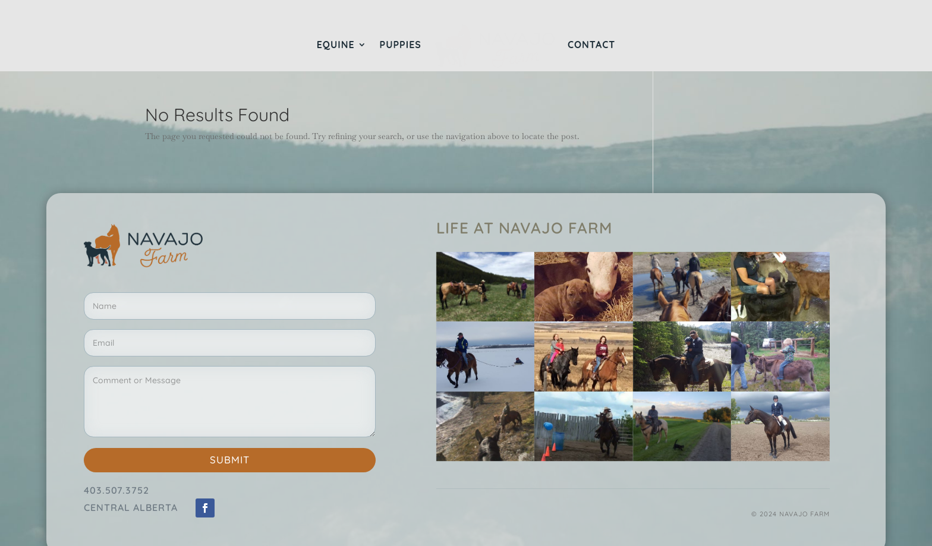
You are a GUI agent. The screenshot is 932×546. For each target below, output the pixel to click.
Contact (591, 45)
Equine (336, 45)
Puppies (400, 45)
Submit (230, 459)
